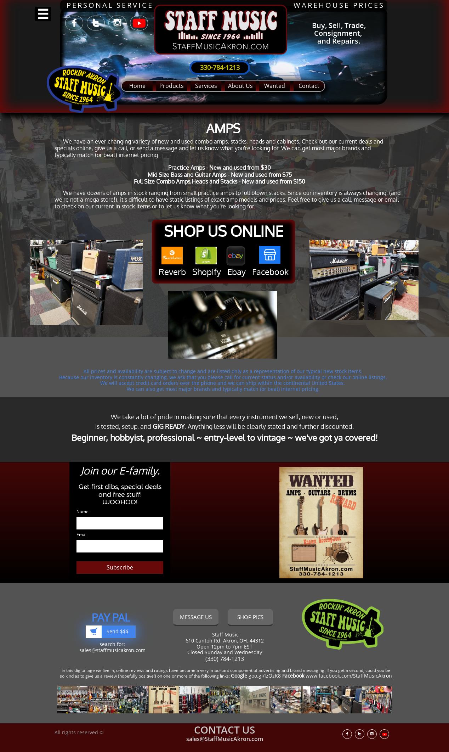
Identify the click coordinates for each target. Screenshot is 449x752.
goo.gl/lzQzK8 (265, 675)
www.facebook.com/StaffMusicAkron (349, 675)
